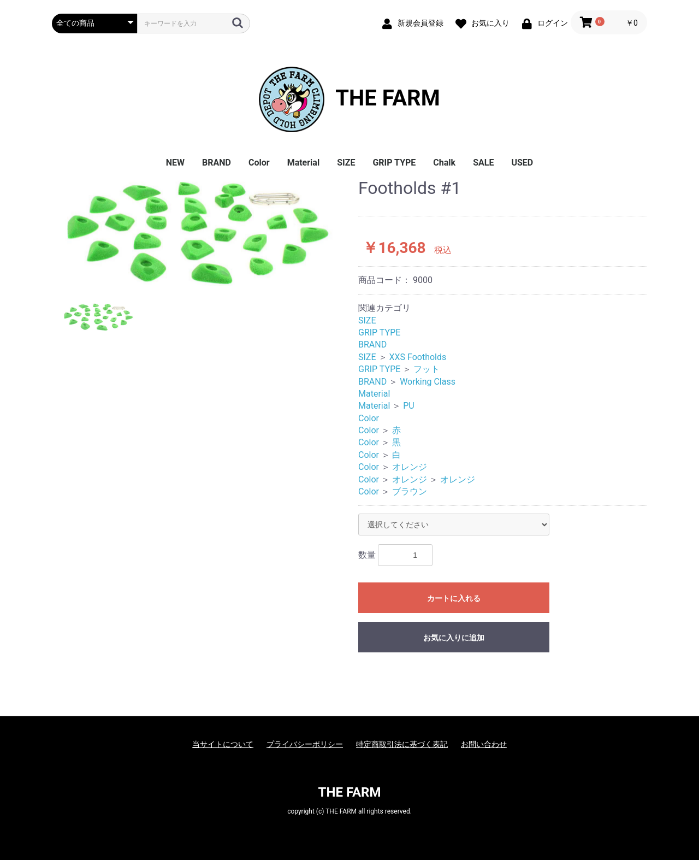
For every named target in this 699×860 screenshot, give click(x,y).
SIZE (346, 162)
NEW (175, 162)
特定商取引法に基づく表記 (402, 744)
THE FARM (349, 99)
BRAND (216, 162)
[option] (201, 232)
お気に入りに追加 (453, 637)
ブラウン (409, 491)
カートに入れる (454, 598)
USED (522, 162)
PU (408, 405)
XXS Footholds (417, 357)
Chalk (444, 162)
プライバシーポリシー (304, 744)
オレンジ (409, 467)
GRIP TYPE (394, 162)
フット (426, 369)
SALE (483, 162)
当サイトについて (222, 744)
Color (259, 162)
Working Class (427, 381)
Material (303, 162)
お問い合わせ (484, 744)
